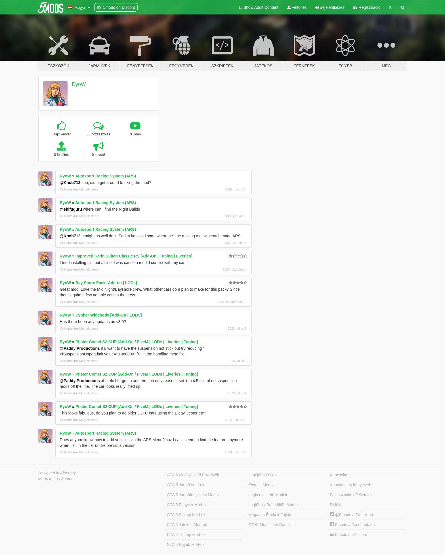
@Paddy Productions (80, 348)
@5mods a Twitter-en (351, 514)
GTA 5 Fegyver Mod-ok (187, 504)
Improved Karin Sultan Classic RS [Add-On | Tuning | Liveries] (133, 256)
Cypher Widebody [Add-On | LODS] (108, 315)
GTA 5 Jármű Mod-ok (185, 485)
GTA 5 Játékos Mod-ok (187, 524)
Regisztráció (367, 7)
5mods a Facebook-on (352, 524)
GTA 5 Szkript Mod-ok (186, 514)
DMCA (335, 504)
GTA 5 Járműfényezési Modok (193, 495)
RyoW (79, 84)
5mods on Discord (348, 534)
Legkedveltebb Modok (267, 495)
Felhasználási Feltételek (351, 495)
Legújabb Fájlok (262, 475)
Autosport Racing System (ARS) (105, 176)
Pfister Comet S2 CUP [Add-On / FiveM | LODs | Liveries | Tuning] (136, 342)
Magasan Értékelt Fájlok (269, 514)
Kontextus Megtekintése (79, 189)
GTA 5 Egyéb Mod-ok (186, 544)
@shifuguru (71, 209)
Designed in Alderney (57, 473)
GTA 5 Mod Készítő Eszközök (193, 475)
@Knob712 (70, 182)
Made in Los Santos (56, 478)
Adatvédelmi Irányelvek (350, 485)
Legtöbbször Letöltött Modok (273, 504)
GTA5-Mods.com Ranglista (272, 524)
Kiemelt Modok (261, 485)
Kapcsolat (338, 475)
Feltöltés (297, 7)
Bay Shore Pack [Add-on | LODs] (106, 282)
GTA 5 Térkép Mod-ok (186, 534)
